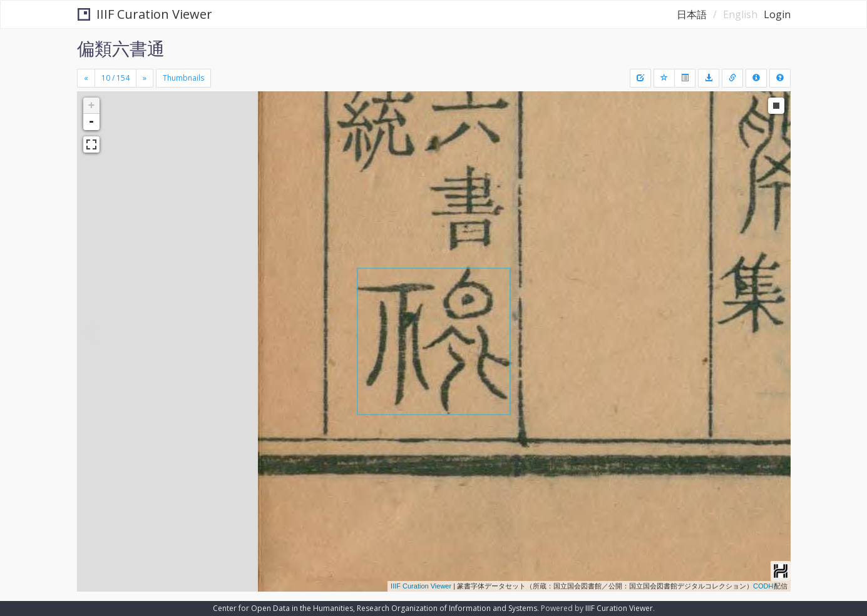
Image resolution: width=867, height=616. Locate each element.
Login (777, 14)
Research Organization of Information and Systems (447, 608)
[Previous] (86, 78)
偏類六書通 (121, 48)
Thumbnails (183, 78)
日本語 (692, 14)
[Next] (144, 78)
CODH (763, 586)
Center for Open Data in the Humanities (283, 608)
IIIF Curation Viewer (145, 14)
